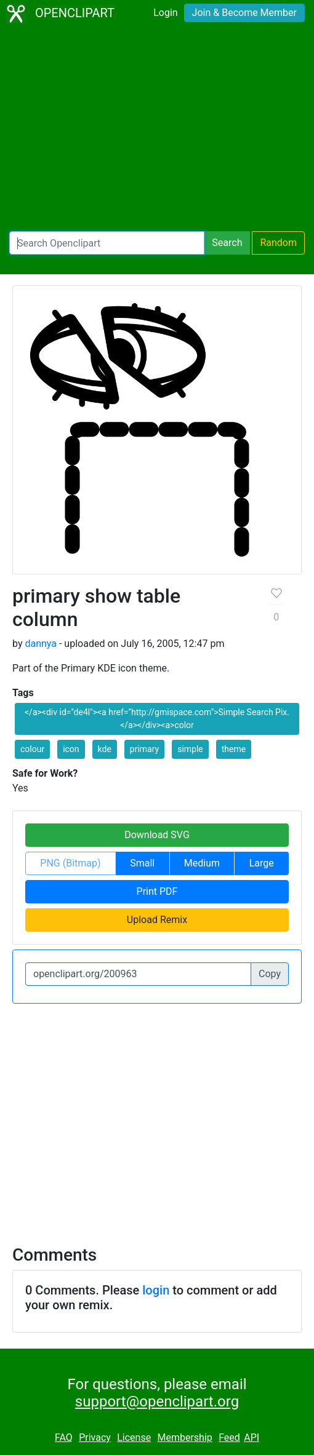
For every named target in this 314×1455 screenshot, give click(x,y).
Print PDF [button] (157, 891)
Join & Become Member (244, 12)
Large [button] (261, 863)
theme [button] (234, 749)
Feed (229, 1437)
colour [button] (32, 749)
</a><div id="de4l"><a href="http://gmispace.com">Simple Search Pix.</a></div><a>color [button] (157, 718)
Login (165, 12)
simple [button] (190, 749)
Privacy (95, 1437)
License (134, 1437)
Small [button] (142, 863)
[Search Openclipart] (106, 243)
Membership (184, 1437)
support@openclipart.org (157, 1401)
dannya (41, 643)
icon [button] (71, 749)
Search (227, 242)
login (155, 1290)
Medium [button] (202, 863)
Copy (270, 974)
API (251, 1437)
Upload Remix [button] (157, 920)
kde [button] (104, 749)
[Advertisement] (157, 129)
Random (278, 242)
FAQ (64, 1437)
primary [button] (144, 749)
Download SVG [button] (157, 835)
